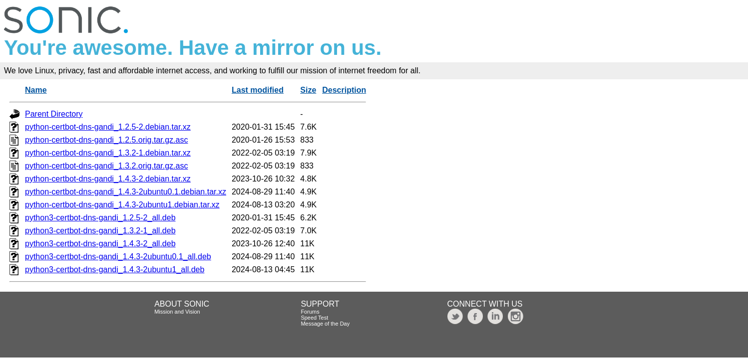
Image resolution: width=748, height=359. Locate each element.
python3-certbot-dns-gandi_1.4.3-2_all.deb (100, 243)
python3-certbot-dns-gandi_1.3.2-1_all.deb (100, 230)
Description (344, 90)
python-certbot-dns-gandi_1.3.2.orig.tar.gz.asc (106, 166)
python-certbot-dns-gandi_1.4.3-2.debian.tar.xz (108, 179)
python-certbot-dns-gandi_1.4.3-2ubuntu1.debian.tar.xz (122, 204)
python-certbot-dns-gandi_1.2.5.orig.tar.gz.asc (106, 140)
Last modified (258, 90)
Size (308, 90)
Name (36, 90)
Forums (310, 312)
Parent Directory (54, 114)
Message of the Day (325, 324)
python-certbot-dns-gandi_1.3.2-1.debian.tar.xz (108, 153)
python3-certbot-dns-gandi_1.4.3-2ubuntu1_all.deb (114, 269)
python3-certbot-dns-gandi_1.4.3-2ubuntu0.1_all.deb (118, 256)
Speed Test (314, 318)
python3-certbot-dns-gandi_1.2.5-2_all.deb (100, 217)
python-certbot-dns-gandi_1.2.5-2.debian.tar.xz (108, 127)
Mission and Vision (177, 312)
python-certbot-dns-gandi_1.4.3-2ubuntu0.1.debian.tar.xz (125, 191)
